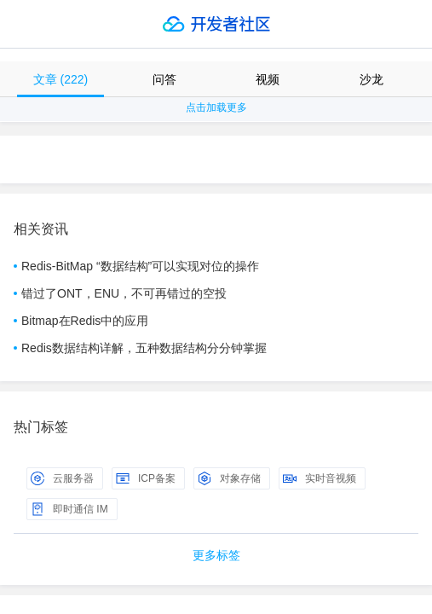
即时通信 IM (69, 509)
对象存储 (229, 478)
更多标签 (216, 555)
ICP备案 (146, 478)
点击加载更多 (216, 107)
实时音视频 (319, 478)
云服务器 (62, 478)
